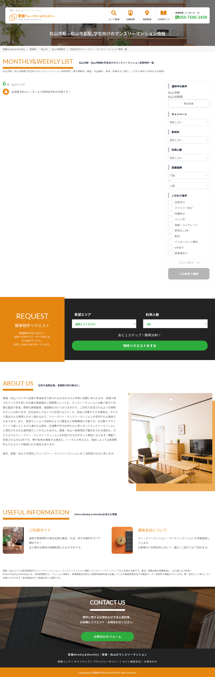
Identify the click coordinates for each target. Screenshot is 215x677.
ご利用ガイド (163, 19)
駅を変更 (189, 103)
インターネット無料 (186, 242)
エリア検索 (113, 19)
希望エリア (82, 314)
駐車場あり (181, 253)
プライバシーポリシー (106, 661)
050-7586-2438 (193, 17)
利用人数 (152, 314)
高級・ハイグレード (186, 225)
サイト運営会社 (131, 661)
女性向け (180, 202)
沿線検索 (130, 19)
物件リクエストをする (139, 345)
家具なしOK (181, 230)
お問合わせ (150, 661)
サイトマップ (82, 661)
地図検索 (147, 19)
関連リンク (64, 661)
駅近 (177, 236)
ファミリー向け (184, 208)
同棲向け (180, 213)
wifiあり (179, 247)
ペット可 (180, 219)
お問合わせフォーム (107, 636)
